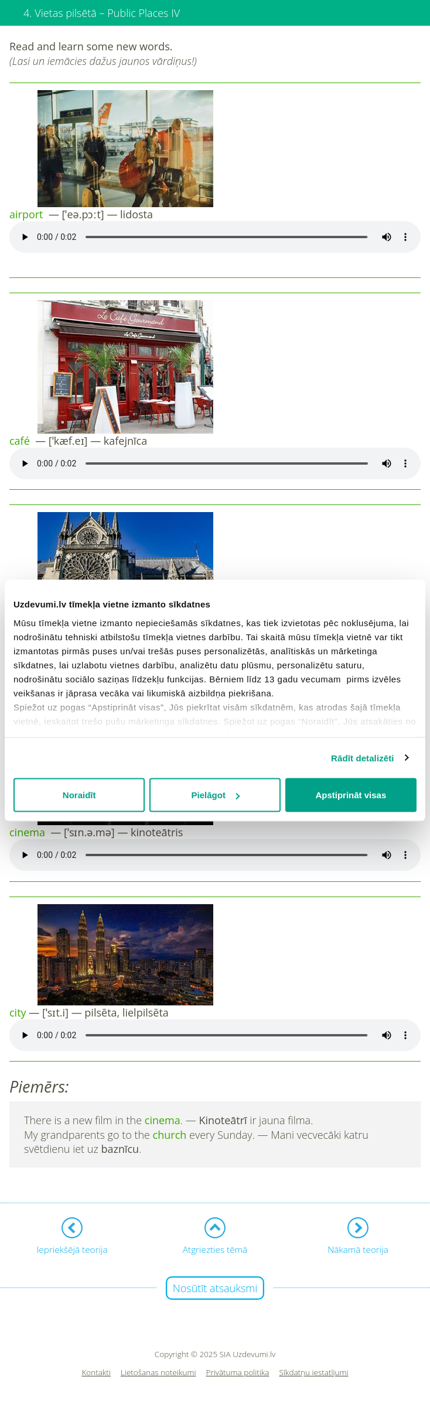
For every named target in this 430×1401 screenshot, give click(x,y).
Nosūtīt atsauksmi (215, 1288)
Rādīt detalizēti (362, 758)
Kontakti (96, 1373)
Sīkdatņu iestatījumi (313, 1373)
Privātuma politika (237, 1373)
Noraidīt (79, 795)
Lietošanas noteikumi (158, 1373)
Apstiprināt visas (350, 795)
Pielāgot (216, 795)
